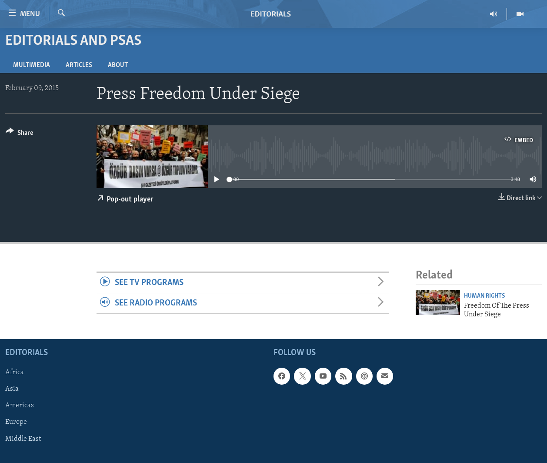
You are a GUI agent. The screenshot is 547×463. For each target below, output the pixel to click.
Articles (79, 65)
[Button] (19, 134)
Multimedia (31, 65)
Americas (19, 406)
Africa (14, 372)
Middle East (23, 439)
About (118, 65)
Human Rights (484, 296)
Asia (12, 389)
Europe (16, 422)
